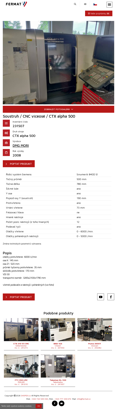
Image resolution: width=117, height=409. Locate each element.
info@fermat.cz (84, 399)
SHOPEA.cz (26, 395)
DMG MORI (21, 145)
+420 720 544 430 (39, 399)
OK (38, 406)
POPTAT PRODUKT (21, 163)
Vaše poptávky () (98, 13)
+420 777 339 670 (63, 399)
